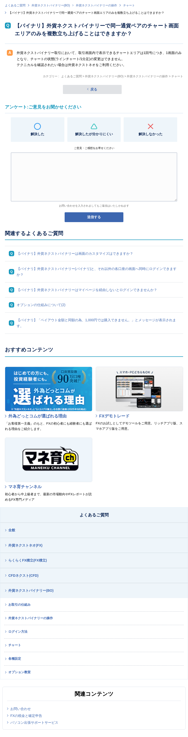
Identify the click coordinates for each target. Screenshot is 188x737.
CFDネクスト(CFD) (23, 575)
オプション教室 (19, 672)
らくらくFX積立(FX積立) (27, 560)
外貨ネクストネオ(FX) (25, 545)
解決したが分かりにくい (94, 134)
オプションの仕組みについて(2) (41, 305)
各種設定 (14, 658)
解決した (37, 134)
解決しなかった (151, 134)
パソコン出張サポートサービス (34, 722)
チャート (129, 5)
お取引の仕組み (19, 604)
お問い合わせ (20, 709)
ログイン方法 (17, 631)
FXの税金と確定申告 (26, 716)
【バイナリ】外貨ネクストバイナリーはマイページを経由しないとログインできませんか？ (87, 290)
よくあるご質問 (15, 5)
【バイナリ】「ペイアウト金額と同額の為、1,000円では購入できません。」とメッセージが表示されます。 (96, 323)
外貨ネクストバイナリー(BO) (51, 5)
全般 (11, 530)
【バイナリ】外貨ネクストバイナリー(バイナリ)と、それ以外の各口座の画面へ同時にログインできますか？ (96, 272)
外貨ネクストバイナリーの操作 (96, 5)
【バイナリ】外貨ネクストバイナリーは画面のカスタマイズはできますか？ (75, 253)
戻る (93, 89)
